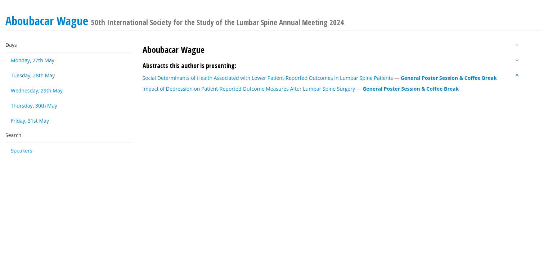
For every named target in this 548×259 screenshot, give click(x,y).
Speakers (21, 150)
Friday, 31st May (30, 120)
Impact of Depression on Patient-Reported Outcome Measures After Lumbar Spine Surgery (249, 88)
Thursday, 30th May (34, 105)
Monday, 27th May (32, 60)
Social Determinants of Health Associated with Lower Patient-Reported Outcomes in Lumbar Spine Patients (268, 77)
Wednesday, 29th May (37, 90)
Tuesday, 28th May (33, 75)
